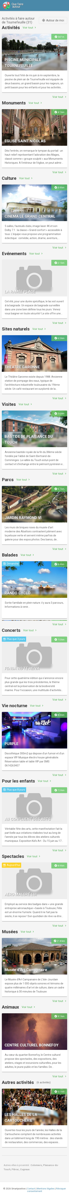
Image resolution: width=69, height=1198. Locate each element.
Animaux (10, 1007)
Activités (11, 27)
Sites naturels (16, 329)
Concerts (11, 630)
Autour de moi (53, 20)
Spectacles (13, 856)
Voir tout (30, 27)
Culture (9, 178)
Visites (9, 404)
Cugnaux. (25, 1169)
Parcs (8, 479)
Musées (10, 931)
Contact (31, 1188)
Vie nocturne (14, 705)
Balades (10, 555)
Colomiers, (37, 1165)
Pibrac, (16, 1169)
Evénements (14, 253)
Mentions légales (45, 1188)
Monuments (14, 103)
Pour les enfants (18, 781)
